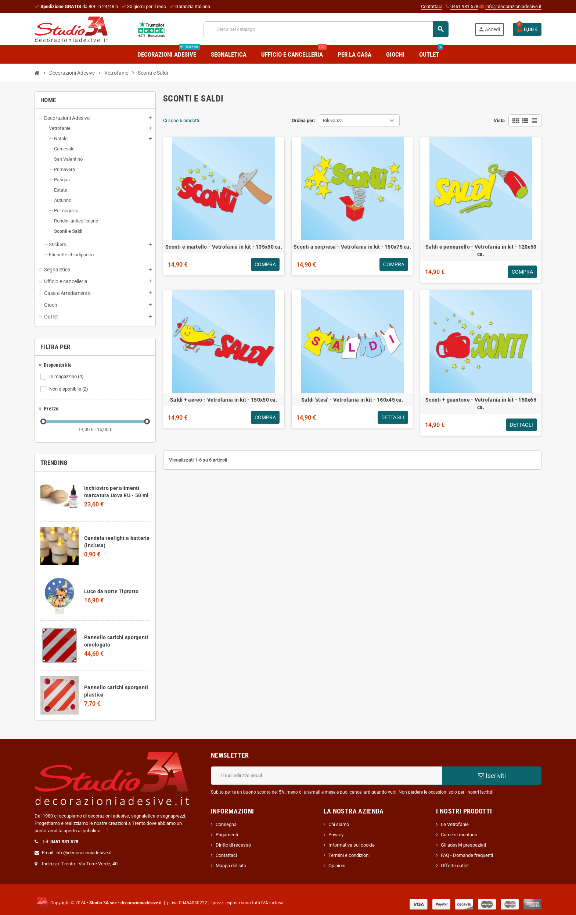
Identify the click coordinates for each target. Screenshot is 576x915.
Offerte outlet (455, 865)
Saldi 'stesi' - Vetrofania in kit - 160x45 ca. (352, 400)
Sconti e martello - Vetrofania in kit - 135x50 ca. (223, 247)
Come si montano (459, 834)
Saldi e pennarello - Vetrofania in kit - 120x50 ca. (480, 250)
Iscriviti (492, 775)
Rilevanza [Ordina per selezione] (333, 120)
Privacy (335, 834)
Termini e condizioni (349, 855)
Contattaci (431, 6)
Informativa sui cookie (351, 845)
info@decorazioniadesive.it (513, 6)
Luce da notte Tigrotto (111, 591)
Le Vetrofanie (455, 824)
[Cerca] (326, 29)
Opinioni (336, 865)
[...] (105, 830)
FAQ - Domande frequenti (467, 855)
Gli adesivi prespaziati (463, 845)
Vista (499, 120)
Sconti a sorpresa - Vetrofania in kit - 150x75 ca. (352, 247)
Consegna (226, 824)
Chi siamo (338, 824)
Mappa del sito (231, 865)
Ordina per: (303, 120)
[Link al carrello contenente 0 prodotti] (527, 29)
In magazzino (67, 376)
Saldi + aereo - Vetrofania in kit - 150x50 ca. (223, 400)
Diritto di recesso (233, 845)
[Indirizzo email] (326, 775)
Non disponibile (69, 389)
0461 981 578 (464, 6)
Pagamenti (227, 834)
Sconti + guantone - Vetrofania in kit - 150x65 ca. (480, 403)
